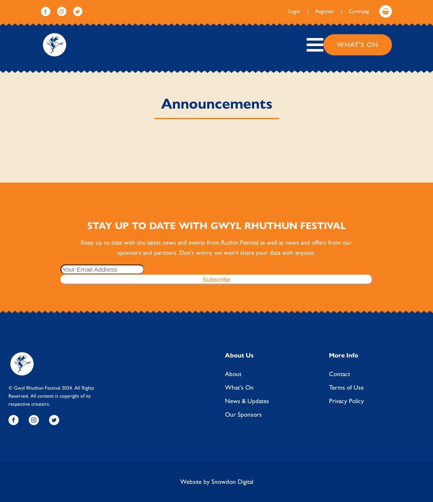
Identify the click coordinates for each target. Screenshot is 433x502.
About (233, 374)
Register (324, 11)
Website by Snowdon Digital (216, 482)
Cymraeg (359, 11)
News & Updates (247, 401)
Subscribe (217, 279)
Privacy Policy (346, 401)
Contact (339, 374)
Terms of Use (346, 387)
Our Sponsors (243, 414)
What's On (357, 45)
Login (294, 11)
